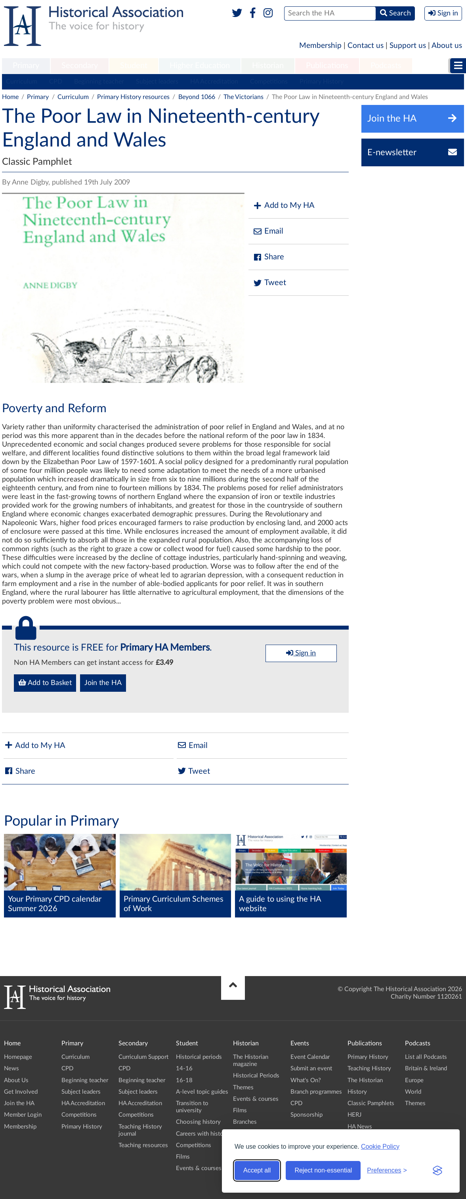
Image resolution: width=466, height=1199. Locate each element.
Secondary (79, 66)
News (11, 1068)
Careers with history (202, 1134)
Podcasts (386, 66)
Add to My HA (283, 206)
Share (268, 257)
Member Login (23, 1115)
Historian (268, 66)
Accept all (257, 1170)
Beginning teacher (99, 81)
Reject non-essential (323, 1170)
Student (133, 66)
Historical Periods (256, 1076)
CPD (55, 81)
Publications (327, 66)
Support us (408, 45)
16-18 (184, 1080)
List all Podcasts (426, 1057)
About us (447, 45)
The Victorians (243, 97)
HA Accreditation (214, 81)
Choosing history (198, 1122)
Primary (26, 66)
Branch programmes (316, 1092)
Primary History (322, 81)
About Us (16, 1080)
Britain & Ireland (426, 1068)
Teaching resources (143, 1145)
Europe (414, 1080)
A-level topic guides (202, 1092)
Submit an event (311, 1068)
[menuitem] (26, 66)
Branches (245, 1122)
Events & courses (199, 1168)
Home (10, 97)
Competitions (269, 81)
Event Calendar (310, 1057)
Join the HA (103, 683)
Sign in (301, 653)
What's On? (305, 1080)
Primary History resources (133, 97)
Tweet (269, 283)
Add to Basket (45, 683)
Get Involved (21, 1092)
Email (267, 231)
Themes (243, 1088)
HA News (360, 1127)
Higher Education (200, 66)
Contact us (366, 45)
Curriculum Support (143, 1057)
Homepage (18, 1057)
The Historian (365, 1080)
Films (183, 1157)
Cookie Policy (380, 1146)
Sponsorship (306, 1115)
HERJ (354, 1115)
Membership (320, 45)
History (357, 1092)
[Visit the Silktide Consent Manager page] (437, 1170)
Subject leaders (157, 81)
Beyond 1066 (196, 97)
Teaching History (369, 1068)
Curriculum (21, 81)
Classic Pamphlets (371, 1103)
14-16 (184, 1068)
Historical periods (199, 1057)
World (413, 1092)
